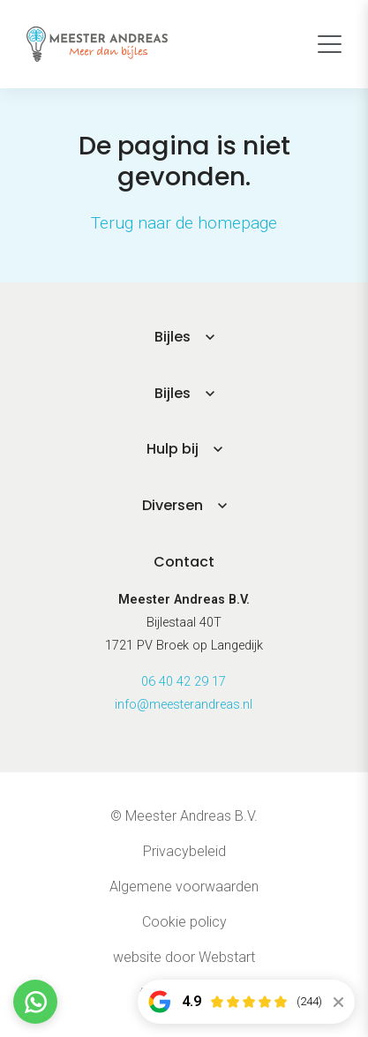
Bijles (172, 337)
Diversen (172, 505)
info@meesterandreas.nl (183, 704)
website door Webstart (184, 957)
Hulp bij (172, 449)
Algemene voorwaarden (184, 886)
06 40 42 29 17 (183, 681)
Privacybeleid (184, 851)
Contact (184, 562)
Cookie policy (184, 921)
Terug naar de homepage (184, 223)
